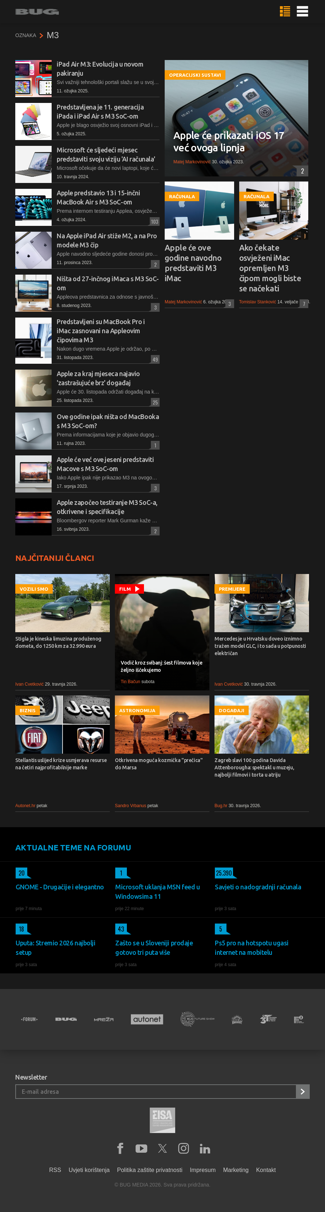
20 (20, 873)
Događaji (231, 710)
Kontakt (266, 1170)
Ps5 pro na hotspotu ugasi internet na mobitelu (252, 947)
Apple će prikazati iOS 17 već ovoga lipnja (229, 141)
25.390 (223, 873)
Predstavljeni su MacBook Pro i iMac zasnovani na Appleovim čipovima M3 (101, 330)
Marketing (236, 1170)
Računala (182, 196)
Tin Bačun (130, 681)
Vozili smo (34, 588)
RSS (55, 1170)
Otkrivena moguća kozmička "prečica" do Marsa (159, 763)
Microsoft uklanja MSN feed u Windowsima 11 (157, 891)
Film (125, 588)
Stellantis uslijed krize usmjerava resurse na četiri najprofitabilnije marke (61, 763)
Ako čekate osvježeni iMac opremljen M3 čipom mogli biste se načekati (270, 268)
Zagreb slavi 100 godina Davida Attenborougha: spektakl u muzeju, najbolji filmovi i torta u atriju (254, 767)
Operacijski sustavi (195, 74)
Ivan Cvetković (29, 684)
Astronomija (137, 710)
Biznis (28, 710)
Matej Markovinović (192, 161)
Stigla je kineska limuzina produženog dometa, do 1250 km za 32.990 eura (58, 642)
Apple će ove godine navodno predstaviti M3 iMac (193, 263)
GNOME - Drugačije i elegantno (60, 886)
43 (119, 929)
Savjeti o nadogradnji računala (258, 886)
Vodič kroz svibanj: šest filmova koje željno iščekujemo (161, 666)
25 (154, 402)
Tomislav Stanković (257, 301)
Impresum (203, 1170)
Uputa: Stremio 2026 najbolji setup (55, 947)
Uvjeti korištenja (89, 1170)
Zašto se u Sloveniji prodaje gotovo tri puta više (154, 947)
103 (154, 221)
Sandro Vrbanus (130, 805)
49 (154, 359)
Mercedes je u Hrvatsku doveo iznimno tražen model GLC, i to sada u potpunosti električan (260, 646)
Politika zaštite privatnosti (149, 1170)
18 (20, 929)
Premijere (232, 588)
